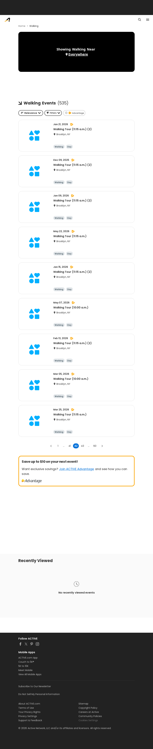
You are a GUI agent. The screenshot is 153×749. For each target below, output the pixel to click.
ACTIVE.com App (28, 657)
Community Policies (90, 716)
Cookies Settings (88, 720)
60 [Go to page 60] (94, 446)
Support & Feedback (30, 720)
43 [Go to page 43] (82, 446)
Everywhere (78, 54)
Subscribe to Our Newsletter (34, 686)
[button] (53, 113)
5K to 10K (23, 666)
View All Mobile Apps (29, 674)
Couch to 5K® (26, 662)
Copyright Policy (88, 708)
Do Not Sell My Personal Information (39, 694)
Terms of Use (26, 708)
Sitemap (83, 703)
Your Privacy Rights (29, 712)
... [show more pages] (63, 446)
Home (21, 26)
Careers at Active (89, 712)
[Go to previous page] (51, 445)
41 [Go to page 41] (69, 446)
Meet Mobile (25, 670)
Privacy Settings (27, 716)
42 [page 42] (76, 446)
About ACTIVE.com (29, 703)
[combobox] (30, 113)
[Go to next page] (102, 445)
